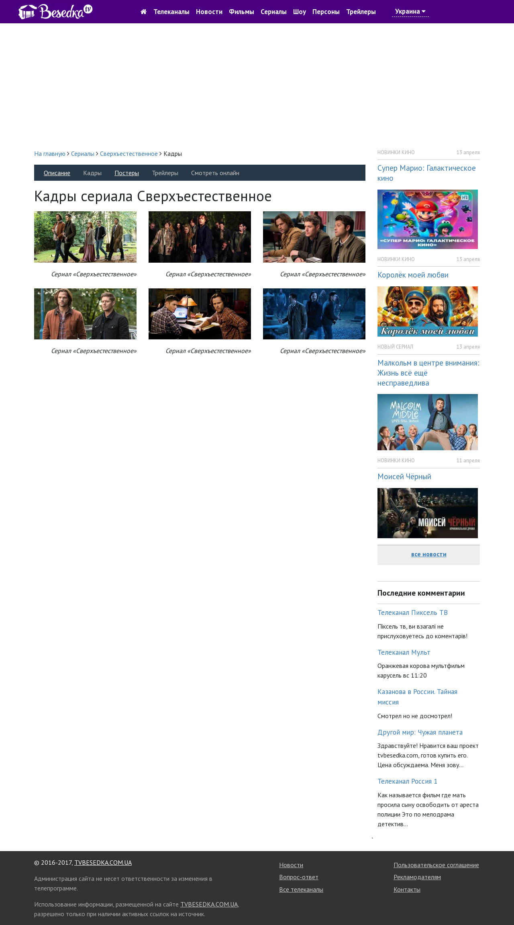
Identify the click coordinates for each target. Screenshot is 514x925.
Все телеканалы (301, 889)
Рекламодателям (417, 877)
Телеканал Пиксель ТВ (412, 612)
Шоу (299, 11)
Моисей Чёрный (404, 476)
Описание (57, 173)
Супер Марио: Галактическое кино (426, 173)
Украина (410, 11)
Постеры (126, 173)
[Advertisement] (257, 86)
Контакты (407, 889)
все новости (429, 554)
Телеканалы (171, 11)
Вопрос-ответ (298, 877)
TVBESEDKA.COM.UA (103, 862)
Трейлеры (361, 11)
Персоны (326, 11)
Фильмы (241, 11)
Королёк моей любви (413, 275)
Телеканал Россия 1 (407, 781)
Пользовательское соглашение (436, 865)
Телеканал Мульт (403, 652)
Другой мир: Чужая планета (420, 732)
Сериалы (274, 11)
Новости (209, 11)
